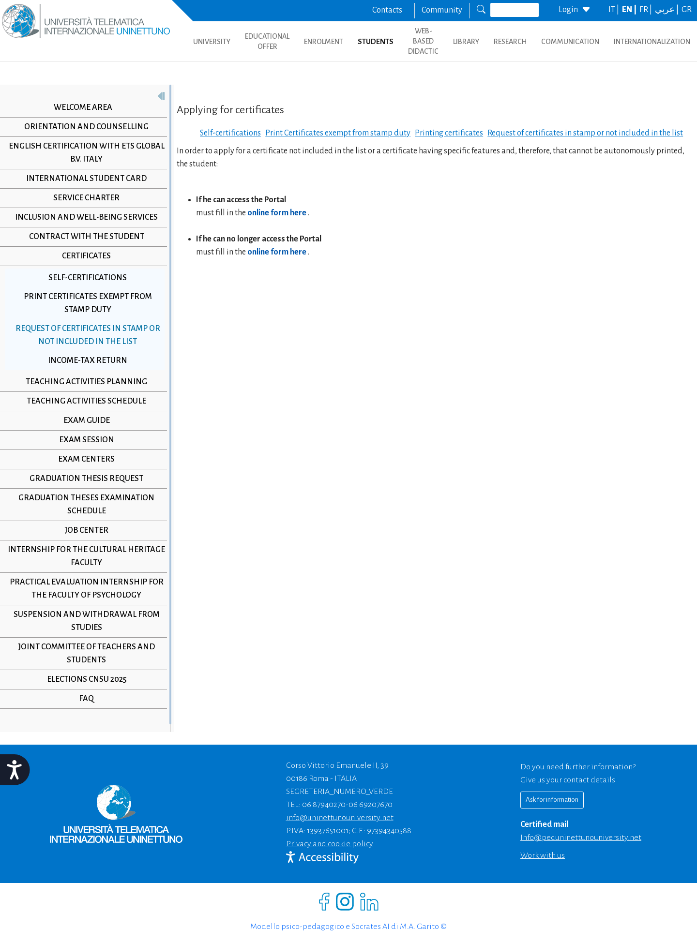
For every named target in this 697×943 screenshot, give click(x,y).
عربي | (667, 9)
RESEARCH (510, 41)
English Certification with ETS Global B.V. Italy (87, 153)
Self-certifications (87, 277)
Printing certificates (449, 133)
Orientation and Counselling (86, 126)
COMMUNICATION (570, 41)
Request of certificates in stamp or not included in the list (87, 335)
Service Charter (86, 198)
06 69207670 (370, 804)
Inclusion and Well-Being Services (86, 217)
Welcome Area (83, 107)
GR (687, 9)
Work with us (542, 855)
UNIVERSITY (211, 41)
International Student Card (86, 178)
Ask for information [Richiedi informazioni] (552, 799)
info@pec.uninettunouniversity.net (580, 837)
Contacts (387, 10)
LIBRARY (466, 41)
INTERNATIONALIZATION (652, 41)
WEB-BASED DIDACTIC (423, 41)
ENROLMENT (323, 41)
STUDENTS (376, 41)
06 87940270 (324, 804)
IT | (614, 9)
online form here (277, 213)
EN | (630, 9)
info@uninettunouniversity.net (340, 817)
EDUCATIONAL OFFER (267, 41)
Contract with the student (86, 236)
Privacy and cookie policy (329, 843)
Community (442, 10)
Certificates (86, 256)
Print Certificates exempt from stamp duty (88, 303)
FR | (646, 9)
